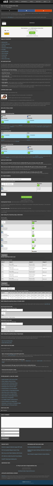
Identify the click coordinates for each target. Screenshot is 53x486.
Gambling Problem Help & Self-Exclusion (26, 471)
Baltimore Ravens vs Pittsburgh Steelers (9, 405)
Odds (12, 1)
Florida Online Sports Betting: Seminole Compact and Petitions (39, 450)
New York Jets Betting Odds (7, 341)
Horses (32, 1)
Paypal (3, 362)
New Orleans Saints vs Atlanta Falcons (9, 392)
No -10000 (34, 240)
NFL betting (10, 17)
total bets (17, 141)
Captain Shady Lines (6, 44)
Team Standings (5, 53)
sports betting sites (12, 355)
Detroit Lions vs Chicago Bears (8, 397)
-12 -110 (38, 189)
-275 (33, 226)
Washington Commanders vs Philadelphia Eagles (11, 403)
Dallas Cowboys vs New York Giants (9, 381)
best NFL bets (47, 304)
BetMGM (20, 125)
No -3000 (34, 246)
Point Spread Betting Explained (34, 447)
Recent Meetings (5, 51)
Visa (22, 360)
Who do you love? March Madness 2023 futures (12, 453)
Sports (17, 1)
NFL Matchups (4, 410)
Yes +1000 (34, 239)
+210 (33, 225)
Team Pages (4, 56)
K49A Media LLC (4, 475)
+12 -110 (38, 188)
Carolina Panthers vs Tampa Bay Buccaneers (10, 390)
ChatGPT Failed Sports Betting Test (9, 459)
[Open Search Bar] (49, 1)
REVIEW (6, 33)
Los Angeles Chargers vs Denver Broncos (10, 399)
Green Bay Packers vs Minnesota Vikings (9, 383)
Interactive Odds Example (7, 47)
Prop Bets (4, 49)
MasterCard (28, 360)
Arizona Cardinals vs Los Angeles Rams (9, 401)
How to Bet (39, 1)
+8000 (33, 234)
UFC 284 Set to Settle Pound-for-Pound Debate (12, 456)
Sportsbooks (25, 1)
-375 (33, 232)
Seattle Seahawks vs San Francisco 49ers (9, 379)
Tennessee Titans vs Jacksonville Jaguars (9, 384)
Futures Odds (4, 55)
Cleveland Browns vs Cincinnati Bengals (9, 388)
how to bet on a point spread (42, 126)
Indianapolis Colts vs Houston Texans (9, 386)
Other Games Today (6, 58)
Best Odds (4, 46)
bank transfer (39, 360)
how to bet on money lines (38, 157)
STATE (4, 21)
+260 (33, 231)
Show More (4, 255)
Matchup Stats (4, 42)
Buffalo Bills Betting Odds (7, 342)
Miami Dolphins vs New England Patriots (10, 395)
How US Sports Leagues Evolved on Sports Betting (38, 454)
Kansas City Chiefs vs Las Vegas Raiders (9, 394)
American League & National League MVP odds (12, 447)
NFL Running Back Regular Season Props (10, 450)
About (46, 1)
